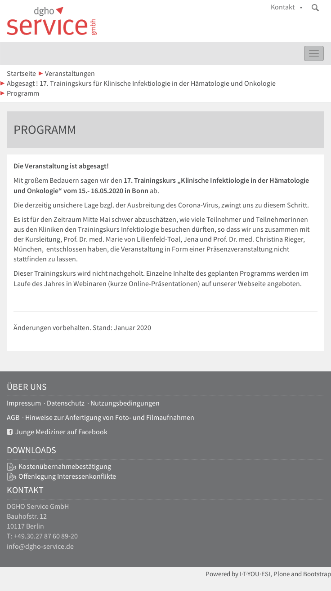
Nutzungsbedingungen (125, 403)
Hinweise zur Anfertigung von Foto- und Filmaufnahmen (109, 417)
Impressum (24, 403)
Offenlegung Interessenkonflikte (67, 476)
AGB (13, 417)
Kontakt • (286, 7)
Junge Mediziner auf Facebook (57, 432)
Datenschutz (66, 403)
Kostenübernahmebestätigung (64, 466)
